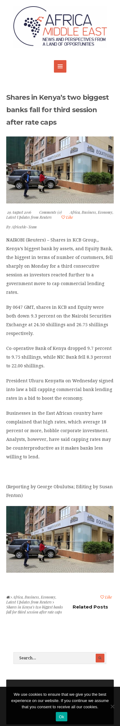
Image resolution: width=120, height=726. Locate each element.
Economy (105, 212)
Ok (61, 716)
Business (89, 212)
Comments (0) (50, 212)
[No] (112, 706)
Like (67, 217)
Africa (75, 212)
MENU (60, 66)
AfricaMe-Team (24, 226)
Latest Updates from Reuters (29, 217)
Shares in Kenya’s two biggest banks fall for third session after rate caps (57, 110)
